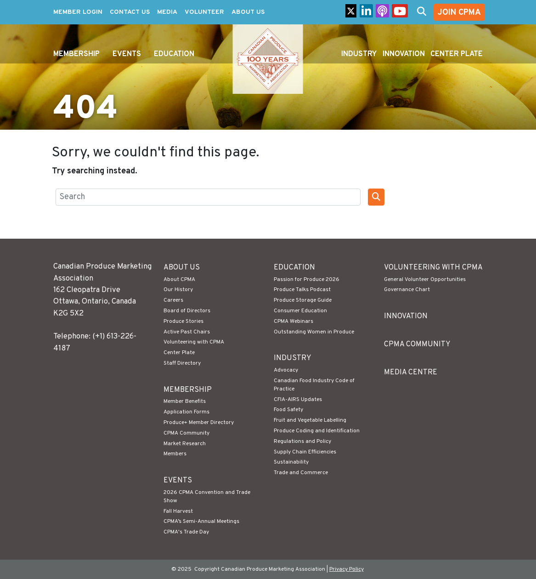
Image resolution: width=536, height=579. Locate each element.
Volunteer (204, 12)
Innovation (404, 54)
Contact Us (130, 12)
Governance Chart (407, 289)
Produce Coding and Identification (317, 431)
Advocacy (286, 370)
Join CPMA (459, 12)
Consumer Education (300, 311)
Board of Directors (187, 311)
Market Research (185, 443)
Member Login (77, 12)
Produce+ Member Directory (199, 422)
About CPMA (179, 279)
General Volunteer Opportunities (425, 279)
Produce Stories (183, 321)
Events (127, 54)
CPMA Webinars (293, 321)
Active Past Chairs (187, 332)
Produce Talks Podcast (302, 289)
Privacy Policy (346, 569)
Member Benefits (185, 401)
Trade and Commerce (301, 472)
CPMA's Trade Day (186, 532)
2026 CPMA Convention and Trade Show (207, 496)
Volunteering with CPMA (194, 342)
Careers (173, 300)
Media (167, 12)
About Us (248, 12)
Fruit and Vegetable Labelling (310, 420)
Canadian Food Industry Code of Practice (314, 385)
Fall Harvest (178, 511)
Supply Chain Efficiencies (305, 452)
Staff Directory (182, 363)
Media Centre (410, 372)
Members (175, 454)
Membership (76, 54)
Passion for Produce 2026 (306, 279)
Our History (178, 289)
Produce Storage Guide (303, 300)
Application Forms (186, 412)
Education (174, 54)
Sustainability (291, 462)
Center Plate (456, 54)
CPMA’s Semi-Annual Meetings (201, 521)
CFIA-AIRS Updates (298, 399)
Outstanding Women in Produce (314, 332)
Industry (359, 54)
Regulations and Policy (302, 441)
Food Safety (288, 409)
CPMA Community (186, 433)
